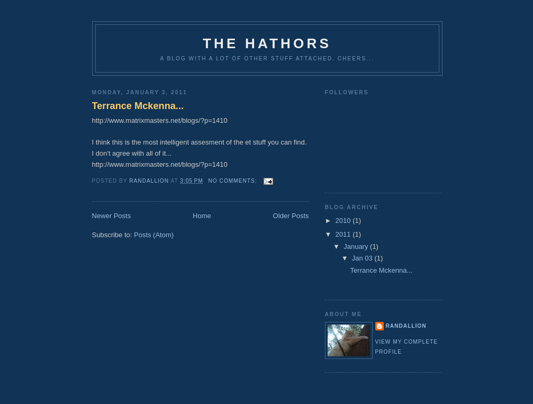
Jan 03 (363, 258)
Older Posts (291, 216)
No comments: (234, 181)
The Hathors (267, 43)
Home (202, 216)
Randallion (406, 326)
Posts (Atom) (154, 235)
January (357, 246)
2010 (344, 221)
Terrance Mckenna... (138, 106)
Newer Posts (111, 216)
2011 (344, 234)
